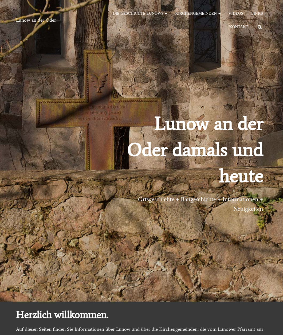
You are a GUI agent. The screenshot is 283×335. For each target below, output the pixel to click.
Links (257, 13)
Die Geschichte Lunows (140, 13)
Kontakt (238, 27)
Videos (236, 13)
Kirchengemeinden (198, 13)
